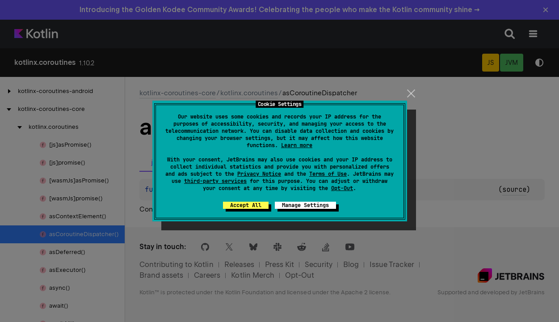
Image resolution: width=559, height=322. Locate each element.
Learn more (296, 145)
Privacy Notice (259, 174)
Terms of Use (328, 174)
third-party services (215, 181)
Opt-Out (342, 188)
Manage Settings (305, 205)
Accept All (245, 205)
